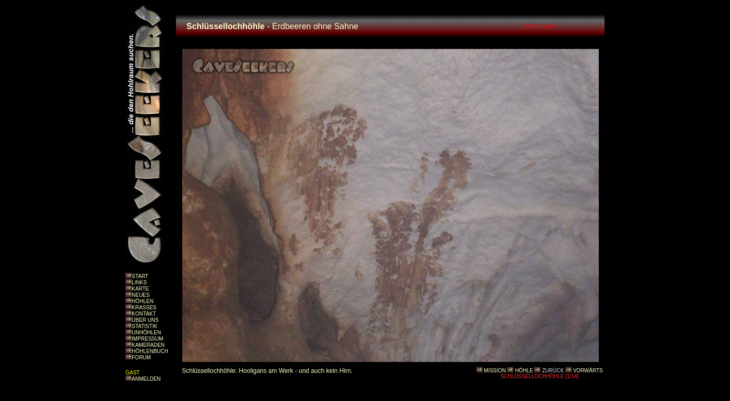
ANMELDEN (146, 379)
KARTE (140, 289)
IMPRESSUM (147, 339)
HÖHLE (524, 370)
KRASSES (144, 307)
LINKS (139, 282)
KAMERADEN (148, 345)
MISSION (495, 370)
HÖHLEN (143, 301)
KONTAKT (144, 314)
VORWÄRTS (587, 370)
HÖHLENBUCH (150, 351)
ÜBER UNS (145, 320)
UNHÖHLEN (146, 332)
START (140, 276)
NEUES (140, 295)
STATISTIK (144, 326)
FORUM (141, 357)
